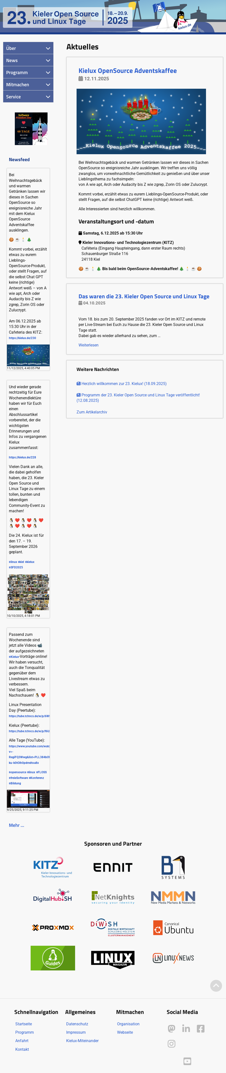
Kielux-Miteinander (82, 1040)
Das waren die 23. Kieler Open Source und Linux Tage (144, 296)
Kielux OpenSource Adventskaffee (128, 70)
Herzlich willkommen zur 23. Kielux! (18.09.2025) (122, 383)
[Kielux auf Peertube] (172, 1060)
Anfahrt (21, 1040)
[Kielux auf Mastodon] (171, 1028)
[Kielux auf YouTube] (187, 1061)
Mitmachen (17, 84)
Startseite (23, 1024)
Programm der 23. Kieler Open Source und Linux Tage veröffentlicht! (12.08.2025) (138, 398)
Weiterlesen (89, 345)
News (12, 60)
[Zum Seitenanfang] (216, 986)
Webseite (125, 1032)
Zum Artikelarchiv (92, 412)
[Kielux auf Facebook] (201, 1028)
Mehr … (16, 825)
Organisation (128, 1024)
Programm (17, 72)
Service (13, 96)
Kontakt (22, 1049)
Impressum (76, 1032)
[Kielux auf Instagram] (171, 1044)
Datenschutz (77, 1024)
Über (11, 48)
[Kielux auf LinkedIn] (186, 1028)
